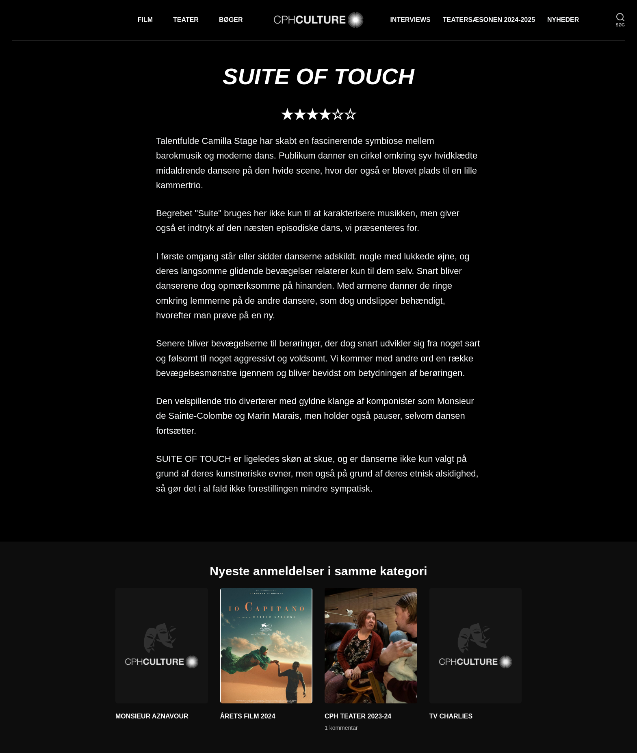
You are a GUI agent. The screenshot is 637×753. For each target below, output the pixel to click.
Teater (186, 19)
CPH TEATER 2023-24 (358, 716)
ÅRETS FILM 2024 (247, 716)
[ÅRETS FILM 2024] (266, 645)
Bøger (231, 19)
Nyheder (563, 19)
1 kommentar (341, 728)
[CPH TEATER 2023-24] (371, 645)
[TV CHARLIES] (475, 645)
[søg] (620, 20)
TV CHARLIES (451, 716)
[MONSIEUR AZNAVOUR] (161, 645)
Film (145, 19)
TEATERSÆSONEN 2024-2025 (489, 19)
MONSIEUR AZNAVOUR (151, 716)
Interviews (410, 19)
